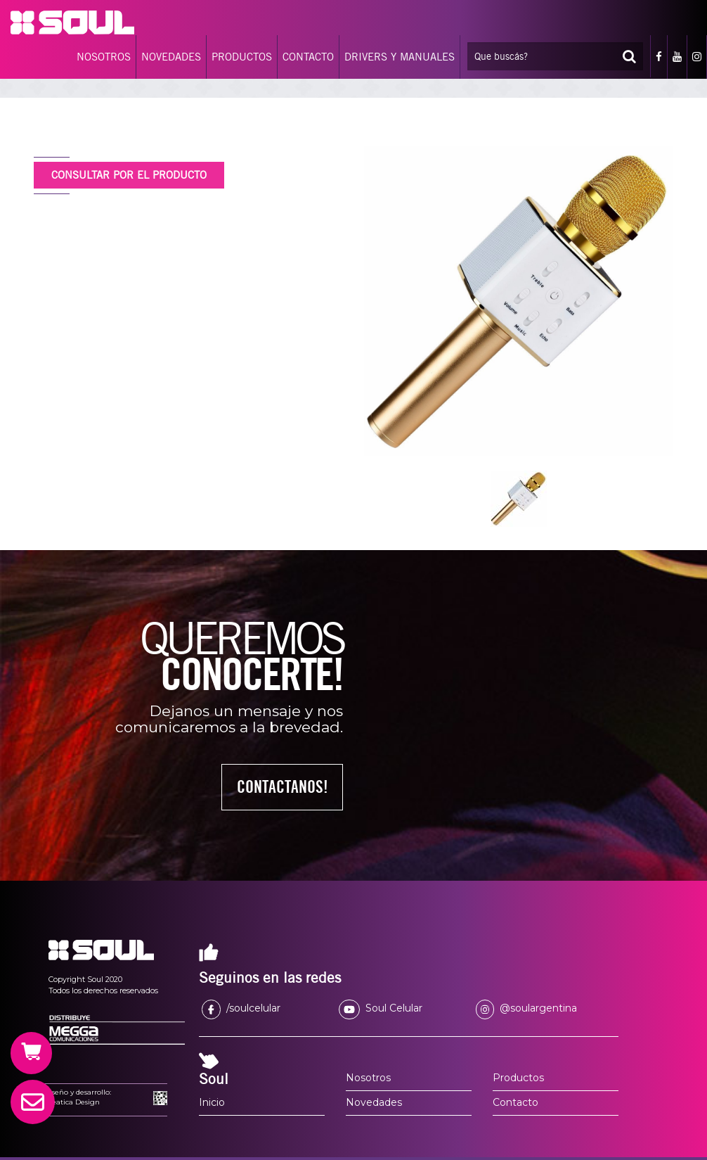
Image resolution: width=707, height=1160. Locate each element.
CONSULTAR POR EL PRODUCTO (129, 175)
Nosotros (368, 1077)
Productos (518, 1077)
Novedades (374, 1102)
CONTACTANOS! (282, 787)
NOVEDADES (171, 57)
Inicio (212, 1102)
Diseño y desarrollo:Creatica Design (77, 1097)
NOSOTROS (104, 57)
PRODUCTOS (242, 57)
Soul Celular (380, 1008)
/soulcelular (241, 1008)
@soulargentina (526, 1008)
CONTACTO (308, 57)
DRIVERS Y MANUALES (399, 57)
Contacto (515, 1102)
